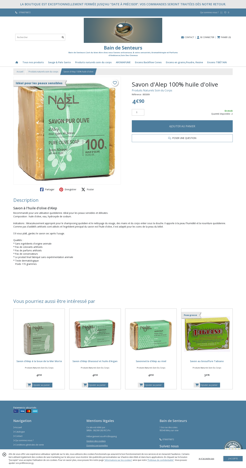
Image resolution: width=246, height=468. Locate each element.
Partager (47, 189)
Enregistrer (67, 189)
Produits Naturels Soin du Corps (152, 90)
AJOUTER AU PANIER (182, 126)
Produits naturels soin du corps (43, 71)
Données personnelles (97, 445)
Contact (17, 436)
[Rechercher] (63, 37)
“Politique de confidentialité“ (160, 460)
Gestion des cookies (96, 441)
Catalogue (19, 431)
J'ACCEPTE (233, 458)
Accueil (20, 71)
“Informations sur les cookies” (118, 460)
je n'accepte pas (206, 458)
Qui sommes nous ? (23, 440)
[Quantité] (138, 112)
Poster (87, 189)
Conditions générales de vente (28, 444)
